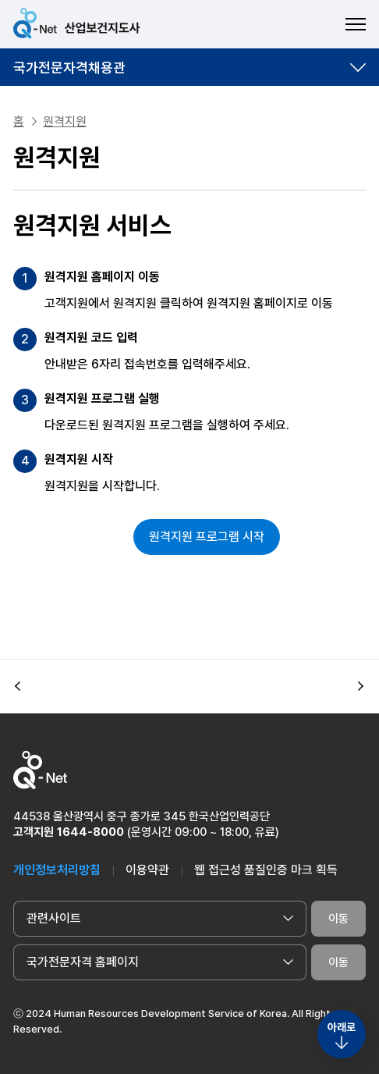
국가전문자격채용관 (69, 67)
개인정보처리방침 (57, 869)
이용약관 (147, 869)
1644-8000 (90, 832)
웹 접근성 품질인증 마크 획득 (266, 869)
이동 (338, 919)
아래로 (342, 1027)
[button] (18, 687)
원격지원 (65, 121)
